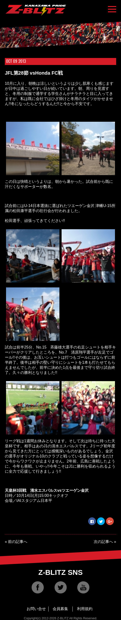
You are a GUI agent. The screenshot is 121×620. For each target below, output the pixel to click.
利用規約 (85, 609)
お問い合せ (36, 609)
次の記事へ (103, 542)
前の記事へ (17, 542)
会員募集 (60, 609)
